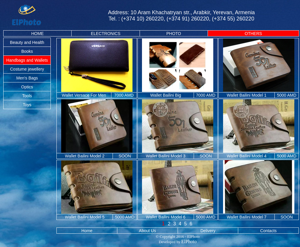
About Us (147, 230)
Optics (27, 87)
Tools (27, 95)
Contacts (268, 230)
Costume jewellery (27, 69)
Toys (27, 104)
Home (86, 230)
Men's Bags (27, 78)
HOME (37, 33)
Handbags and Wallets (27, 60)
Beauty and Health (27, 42)
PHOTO (173, 33)
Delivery (208, 230)
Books (27, 51)
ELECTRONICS (106, 33)
